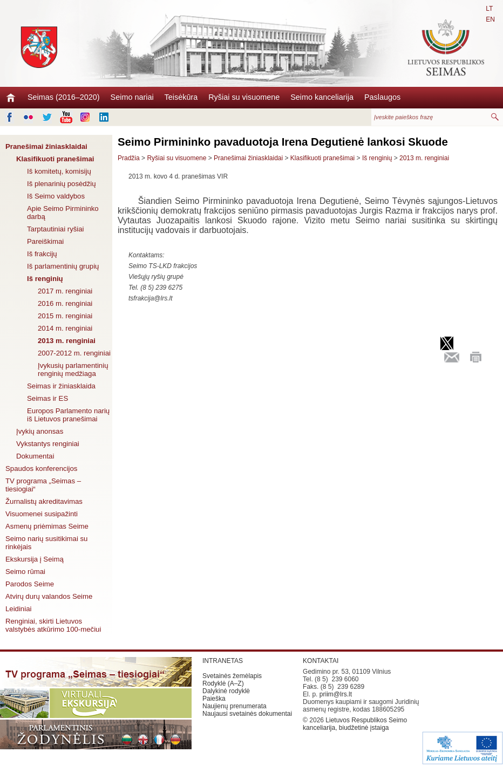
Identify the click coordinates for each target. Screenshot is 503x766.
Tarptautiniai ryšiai (55, 229)
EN (490, 19)
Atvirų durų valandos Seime (48, 596)
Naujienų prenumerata (234, 706)
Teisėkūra (181, 97)
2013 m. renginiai (67, 341)
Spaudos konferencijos (41, 468)
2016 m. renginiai (65, 303)
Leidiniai (18, 609)
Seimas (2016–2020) (64, 97)
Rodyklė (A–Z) (223, 683)
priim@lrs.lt (336, 694)
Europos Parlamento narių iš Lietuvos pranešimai (68, 415)
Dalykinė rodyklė (226, 691)
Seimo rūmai (25, 571)
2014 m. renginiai (65, 328)
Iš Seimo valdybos (56, 196)
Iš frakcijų (42, 254)
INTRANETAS (222, 661)
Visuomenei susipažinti (41, 514)
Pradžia (129, 158)
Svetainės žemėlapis (232, 676)
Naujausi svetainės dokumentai (247, 713)
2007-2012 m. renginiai (74, 353)
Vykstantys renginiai (47, 444)
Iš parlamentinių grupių (63, 266)
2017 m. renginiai (65, 291)
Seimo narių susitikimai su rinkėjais (46, 543)
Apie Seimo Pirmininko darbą (63, 212)
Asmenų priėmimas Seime (47, 526)
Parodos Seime (29, 584)
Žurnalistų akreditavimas (44, 501)
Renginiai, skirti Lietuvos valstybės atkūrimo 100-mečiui (53, 625)
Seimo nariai (132, 97)
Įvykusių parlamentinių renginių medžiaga (73, 369)
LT (489, 8)
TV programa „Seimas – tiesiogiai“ (43, 485)
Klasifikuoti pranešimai (55, 159)
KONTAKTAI (320, 661)
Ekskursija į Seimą (34, 559)
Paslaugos (382, 97)
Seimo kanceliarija (322, 97)
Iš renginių (45, 279)
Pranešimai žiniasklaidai (46, 146)
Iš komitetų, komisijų (59, 171)
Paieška (214, 698)
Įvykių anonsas (39, 431)
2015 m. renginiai (65, 316)
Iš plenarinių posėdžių (61, 184)
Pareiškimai (45, 241)
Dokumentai (35, 456)
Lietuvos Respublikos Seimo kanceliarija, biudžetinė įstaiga (355, 723)
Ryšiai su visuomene (244, 97)
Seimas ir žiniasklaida (61, 386)
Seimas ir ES (47, 398)
